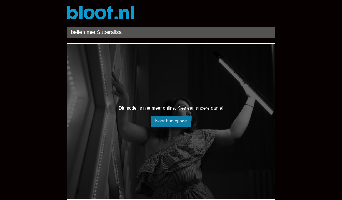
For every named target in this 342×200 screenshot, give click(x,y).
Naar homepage (171, 121)
